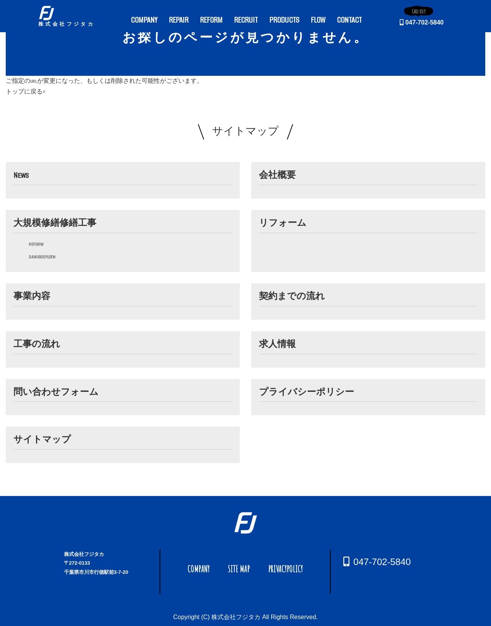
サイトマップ (42, 439)
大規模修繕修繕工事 (54, 223)
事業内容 (31, 296)
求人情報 (277, 344)
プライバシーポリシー (306, 392)
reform (36, 244)
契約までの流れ (292, 296)
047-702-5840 (422, 22)
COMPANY (198, 569)
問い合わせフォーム (56, 392)
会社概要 (277, 175)
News (21, 175)
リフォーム (282, 223)
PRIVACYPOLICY (285, 569)
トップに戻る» (26, 91)
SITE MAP (239, 569)
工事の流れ (36, 344)
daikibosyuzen (42, 256)
